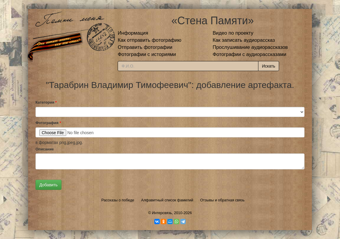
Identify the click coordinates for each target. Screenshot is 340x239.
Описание (44, 149)
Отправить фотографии (145, 47)
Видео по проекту (233, 33)
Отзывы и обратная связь (222, 200)
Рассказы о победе (117, 200)
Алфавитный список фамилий (167, 200)
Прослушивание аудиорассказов (250, 47)
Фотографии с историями (147, 54)
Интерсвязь (162, 213)
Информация (133, 33)
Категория (46, 102)
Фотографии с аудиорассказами (249, 54)
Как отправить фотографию (149, 40)
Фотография (48, 123)
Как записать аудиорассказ (244, 40)
